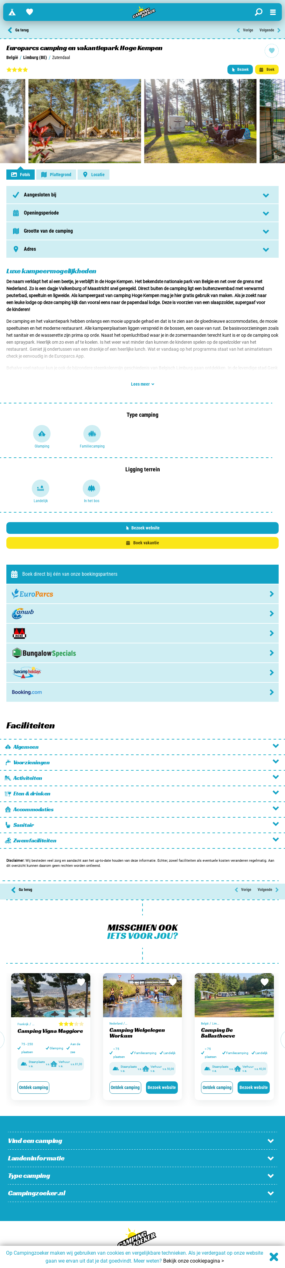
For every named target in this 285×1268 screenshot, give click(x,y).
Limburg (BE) (35, 57)
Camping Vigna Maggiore (50, 1030)
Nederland (115, 1023)
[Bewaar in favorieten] (81, 982)
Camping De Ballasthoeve (218, 1032)
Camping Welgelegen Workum (137, 1032)
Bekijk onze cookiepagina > (193, 1261)
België (12, 57)
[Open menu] (273, 12)
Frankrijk (23, 1024)
